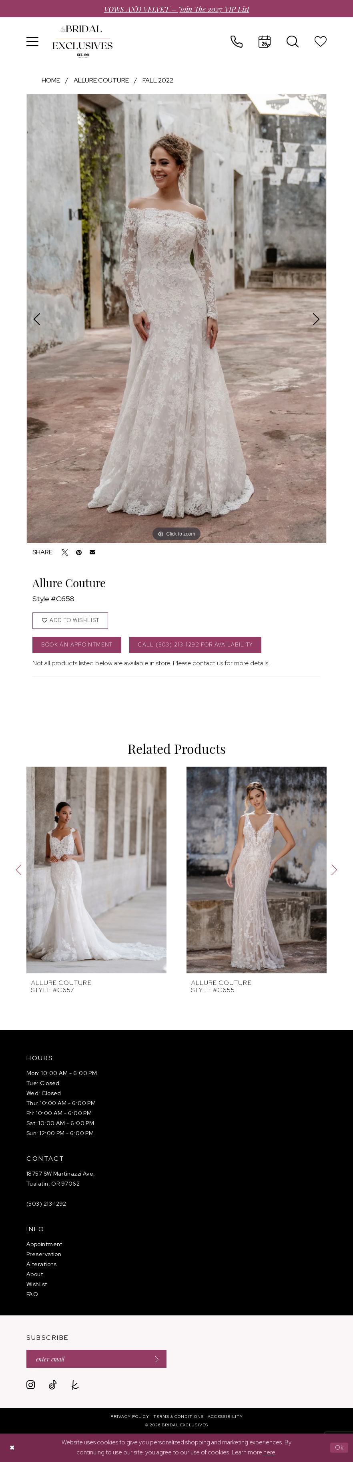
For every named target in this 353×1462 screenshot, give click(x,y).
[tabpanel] (176, 318)
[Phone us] (237, 41)
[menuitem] (32, 41)
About (34, 1274)
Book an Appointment (76, 644)
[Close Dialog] (12, 1448)
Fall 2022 (157, 80)
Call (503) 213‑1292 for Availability (195, 644)
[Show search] (293, 41)
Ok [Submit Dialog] (339, 1448)
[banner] (82, 41)
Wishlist (36, 1284)
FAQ (32, 1294)
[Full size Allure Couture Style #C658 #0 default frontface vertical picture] (176, 318)
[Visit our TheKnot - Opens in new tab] (75, 1385)
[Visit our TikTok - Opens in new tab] (52, 1385)
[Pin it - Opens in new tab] (79, 552)
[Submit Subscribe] (154, 1359)
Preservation (43, 1254)
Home (51, 80)
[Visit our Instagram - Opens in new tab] (30, 1385)
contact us (208, 663)
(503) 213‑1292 (46, 1203)
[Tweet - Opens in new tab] (65, 552)
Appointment (44, 1244)
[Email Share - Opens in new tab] (92, 552)
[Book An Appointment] (265, 41)
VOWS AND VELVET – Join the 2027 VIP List (176, 9)
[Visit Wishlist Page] (321, 41)
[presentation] (96, 870)
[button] (32, 41)
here (269, 1452)
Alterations (41, 1264)
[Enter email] (96, 1359)
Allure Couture (101, 80)
